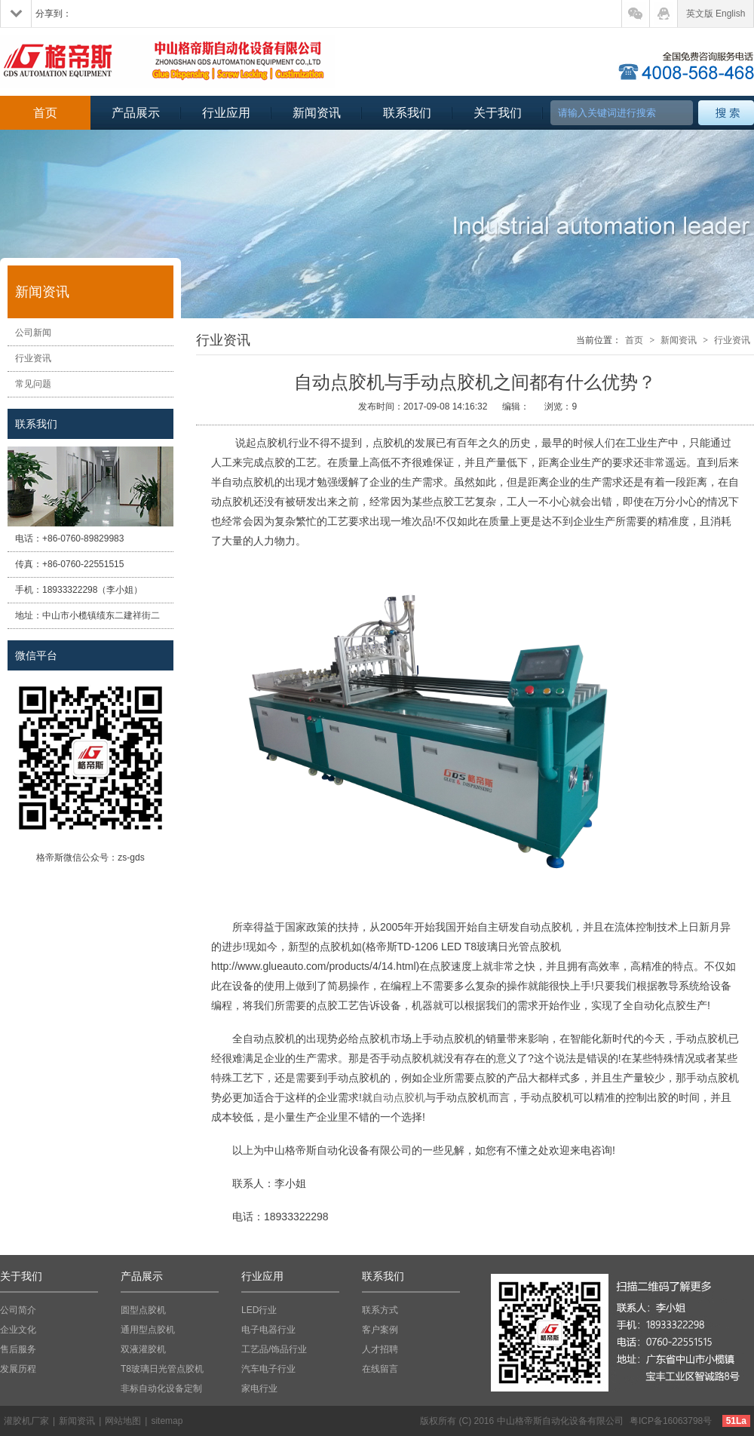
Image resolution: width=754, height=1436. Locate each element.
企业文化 (18, 1329)
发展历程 (18, 1369)
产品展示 (136, 112)
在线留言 (380, 1369)
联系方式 (380, 1310)
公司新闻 (33, 332)
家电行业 (259, 1388)
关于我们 (498, 112)
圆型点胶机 (143, 1310)
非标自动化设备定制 (161, 1388)
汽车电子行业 (268, 1369)
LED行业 (259, 1310)
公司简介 (18, 1310)
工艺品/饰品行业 (274, 1349)
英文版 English (716, 13)
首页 (45, 112)
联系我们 (407, 112)
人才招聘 (380, 1349)
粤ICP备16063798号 (671, 1421)
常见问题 (33, 384)
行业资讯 (33, 358)
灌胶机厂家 (26, 1421)
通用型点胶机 (148, 1329)
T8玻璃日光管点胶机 (162, 1369)
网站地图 (123, 1421)
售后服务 (18, 1349)
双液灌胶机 (143, 1349)
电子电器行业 (268, 1329)
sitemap (166, 1421)
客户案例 (380, 1329)
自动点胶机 (398, 1097)
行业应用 (226, 112)
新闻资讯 (317, 112)
